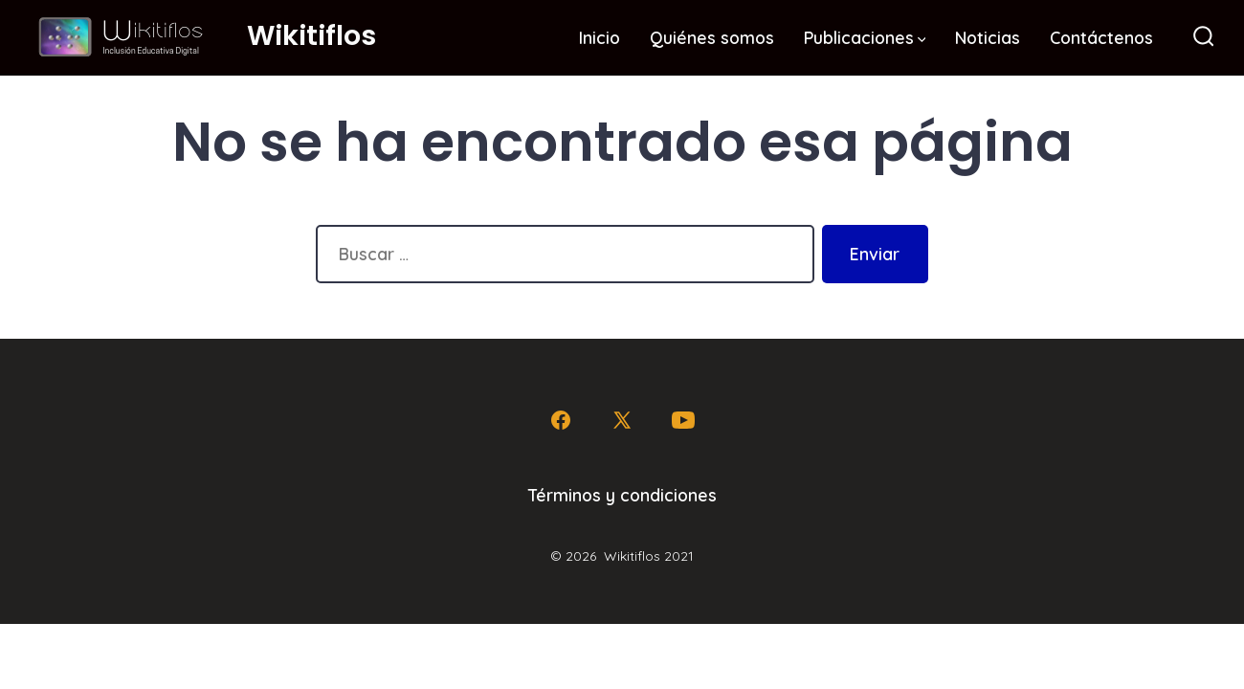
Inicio (599, 37)
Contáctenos (1101, 37)
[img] (922, 39)
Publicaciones (865, 37)
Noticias (987, 37)
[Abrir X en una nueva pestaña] (622, 420)
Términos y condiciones (622, 494)
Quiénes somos (712, 37)
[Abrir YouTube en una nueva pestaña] (683, 420)
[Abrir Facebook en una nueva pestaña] (561, 420)
